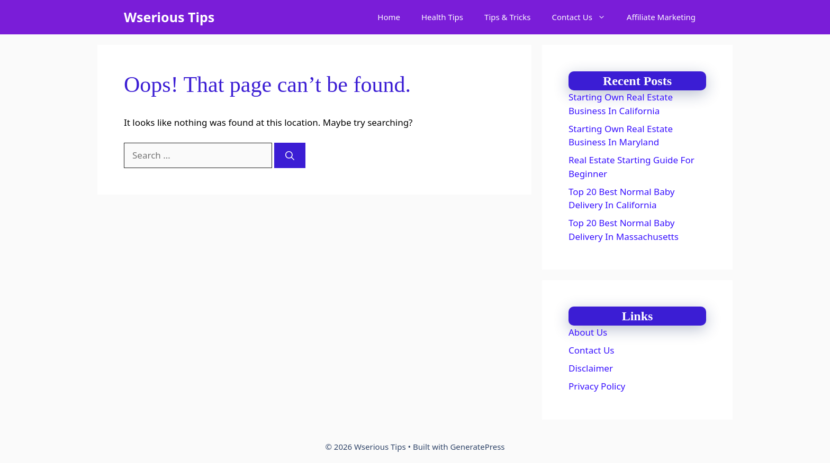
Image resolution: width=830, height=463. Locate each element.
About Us (588, 332)
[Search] (289, 155)
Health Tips (442, 17)
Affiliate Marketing (661, 17)
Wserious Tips (169, 17)
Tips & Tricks (507, 17)
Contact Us (584, 17)
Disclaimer (591, 368)
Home (388, 17)
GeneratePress (477, 446)
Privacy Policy (597, 386)
